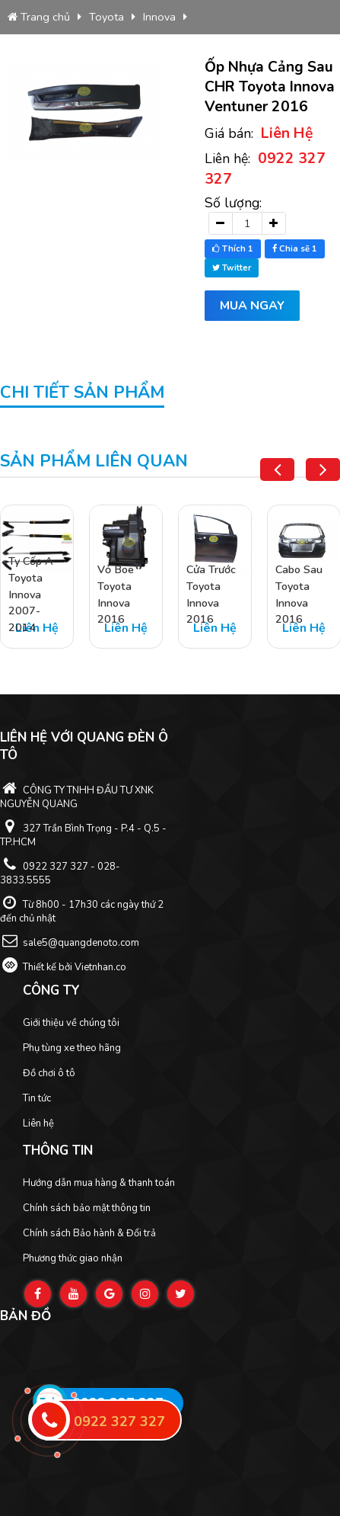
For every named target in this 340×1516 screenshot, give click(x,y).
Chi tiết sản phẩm (82, 392)
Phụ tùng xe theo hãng (72, 1048)
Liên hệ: (265, 168)
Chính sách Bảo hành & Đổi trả (89, 1233)
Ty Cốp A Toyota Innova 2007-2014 (30, 595)
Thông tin (58, 1150)
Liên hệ (38, 1123)
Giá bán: (259, 133)
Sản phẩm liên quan (94, 461)
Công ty (51, 990)
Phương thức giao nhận (72, 1258)
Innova (159, 16)
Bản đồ (25, 1316)
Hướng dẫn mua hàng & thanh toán (99, 1183)
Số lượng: (233, 203)
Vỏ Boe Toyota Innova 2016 (115, 595)
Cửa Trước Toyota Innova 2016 (211, 595)
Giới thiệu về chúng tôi (71, 1023)
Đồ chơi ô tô (49, 1073)
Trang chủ (39, 16)
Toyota (106, 16)
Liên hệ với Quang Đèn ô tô (84, 746)
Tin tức (37, 1098)
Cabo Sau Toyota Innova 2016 (299, 595)
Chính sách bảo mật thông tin (87, 1208)
